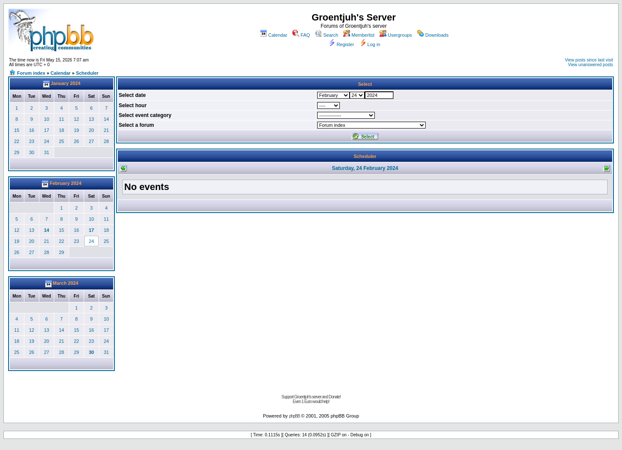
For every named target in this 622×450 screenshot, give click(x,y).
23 (31, 141)
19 (76, 130)
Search (326, 35)
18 (61, 130)
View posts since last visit (589, 60)
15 (16, 130)
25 (61, 141)
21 (106, 130)
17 (46, 130)
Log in (369, 44)
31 (46, 152)
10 (46, 119)
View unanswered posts (590, 64)
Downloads (432, 35)
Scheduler (87, 73)
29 (16, 152)
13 (91, 119)
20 (91, 130)
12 (76, 119)
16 (31, 130)
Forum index (31, 73)
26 (76, 141)
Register (341, 44)
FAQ (301, 35)
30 (31, 152)
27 (91, 141)
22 (16, 141)
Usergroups (396, 35)
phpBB (294, 416)
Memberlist (358, 35)
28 (106, 141)
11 (61, 119)
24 (46, 141)
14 (106, 119)
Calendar (273, 35)
